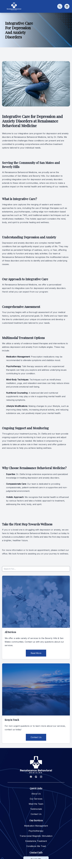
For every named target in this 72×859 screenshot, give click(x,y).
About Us (36, 793)
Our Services (36, 798)
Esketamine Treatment (36, 841)
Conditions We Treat (36, 846)
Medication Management (36, 825)
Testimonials (36, 809)
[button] (3, 6)
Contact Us (36, 737)
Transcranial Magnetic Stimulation (36, 836)
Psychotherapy (36, 831)
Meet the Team (36, 804)
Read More (36, 653)
